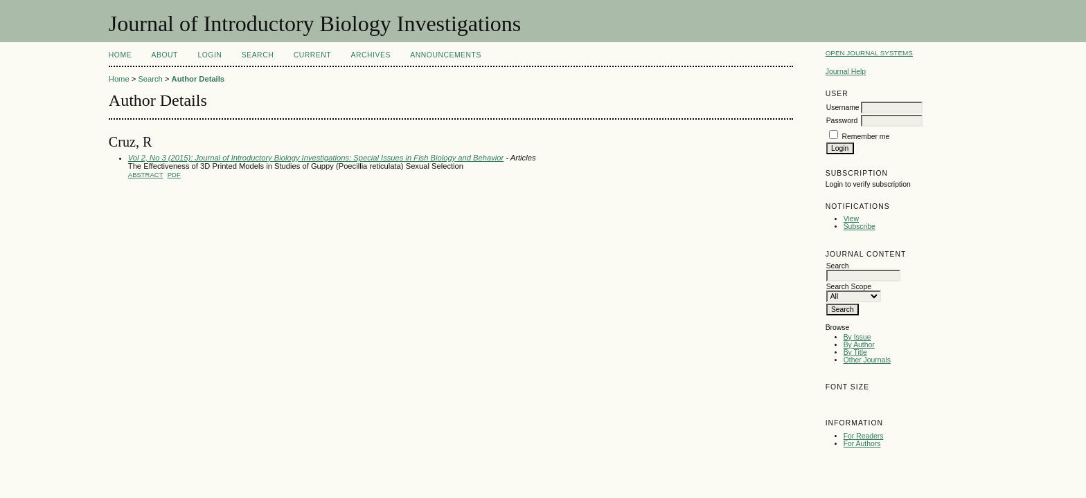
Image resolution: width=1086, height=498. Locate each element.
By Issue (857, 337)
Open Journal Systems (869, 53)
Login (209, 55)
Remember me (866, 136)
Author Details (198, 79)
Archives (371, 55)
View (851, 219)
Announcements (445, 55)
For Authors (862, 444)
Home (120, 55)
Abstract (145, 174)
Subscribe (859, 226)
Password (842, 120)
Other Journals (867, 360)
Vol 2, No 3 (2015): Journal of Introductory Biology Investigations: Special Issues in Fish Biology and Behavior (316, 158)
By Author (859, 345)
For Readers (864, 436)
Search (258, 55)
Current (312, 55)
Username (843, 107)
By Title (855, 352)
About (165, 55)
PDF (174, 174)
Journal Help (846, 71)
